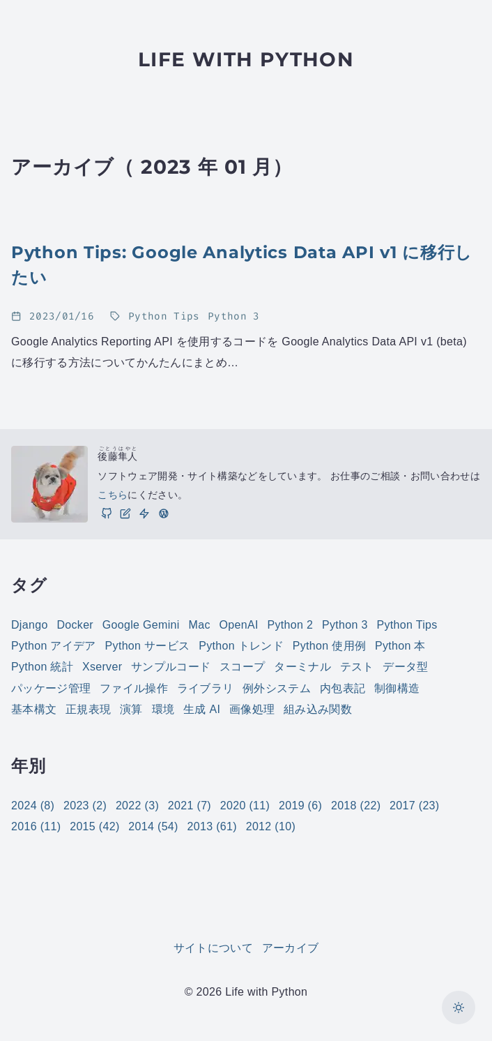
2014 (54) (153, 826)
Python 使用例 (329, 646)
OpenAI (239, 625)
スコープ (242, 667)
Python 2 (290, 625)
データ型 (405, 667)
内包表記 (342, 688)
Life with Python (246, 59)
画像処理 (252, 709)
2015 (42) (94, 826)
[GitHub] (106, 512)
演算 (131, 709)
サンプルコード (170, 667)
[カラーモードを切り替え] (458, 1007)
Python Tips (407, 625)
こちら (113, 494)
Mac (199, 625)
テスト (357, 667)
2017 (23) (414, 805)
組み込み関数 (318, 709)
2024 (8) (32, 805)
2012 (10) (270, 826)
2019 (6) (300, 805)
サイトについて (213, 948)
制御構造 (397, 688)
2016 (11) (36, 826)
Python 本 (400, 646)
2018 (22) (355, 805)
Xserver (102, 667)
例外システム (277, 688)
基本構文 (33, 709)
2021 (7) (189, 805)
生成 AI (201, 709)
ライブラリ (205, 688)
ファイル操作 (134, 688)
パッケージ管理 (51, 688)
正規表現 (88, 709)
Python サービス (147, 646)
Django (29, 625)
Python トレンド (241, 646)
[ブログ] (125, 512)
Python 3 (345, 625)
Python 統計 (42, 667)
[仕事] (144, 512)
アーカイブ (290, 948)
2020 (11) (245, 805)
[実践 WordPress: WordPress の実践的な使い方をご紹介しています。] (163, 512)
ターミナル (302, 667)
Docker (74, 625)
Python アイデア (53, 646)
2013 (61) (212, 826)
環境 (163, 709)
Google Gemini (141, 625)
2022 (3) (137, 805)
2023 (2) (85, 805)
